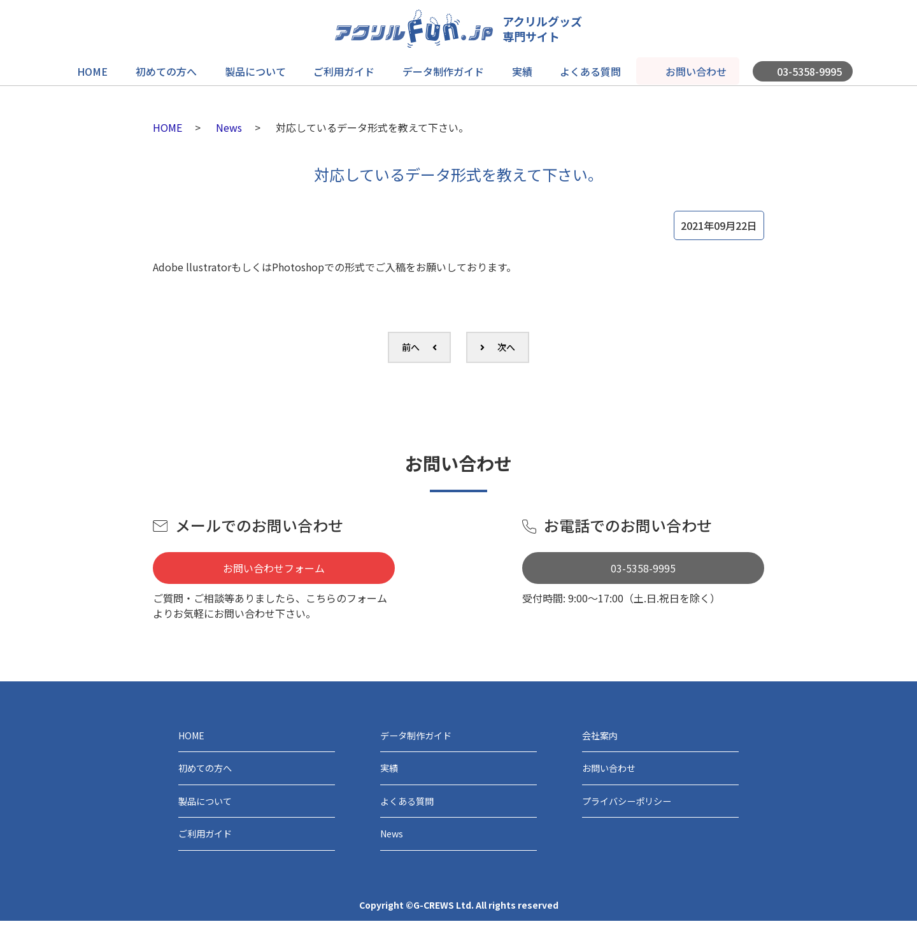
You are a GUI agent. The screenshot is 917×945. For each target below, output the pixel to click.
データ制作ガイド (441, 67)
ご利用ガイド (345, 67)
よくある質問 (581, 67)
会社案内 (605, 738)
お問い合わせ (683, 67)
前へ (411, 347)
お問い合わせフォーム (274, 568)
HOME (105, 67)
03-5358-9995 (794, 67)
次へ (506, 347)
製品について (260, 67)
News (229, 127)
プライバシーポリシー (639, 816)
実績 (516, 67)
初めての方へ (175, 67)
